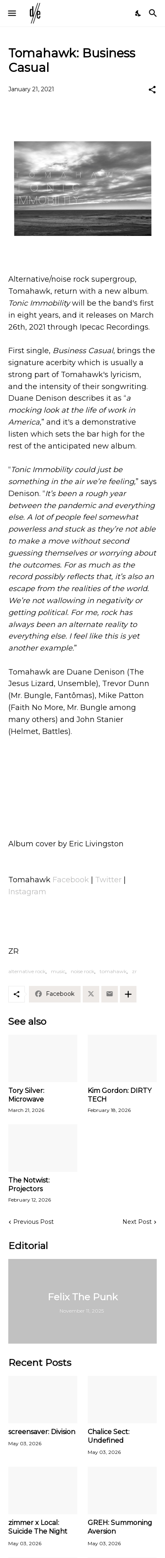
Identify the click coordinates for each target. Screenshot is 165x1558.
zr (134, 971)
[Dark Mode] (138, 13)
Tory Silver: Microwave (26, 1095)
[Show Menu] (11, 13)
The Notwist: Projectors (29, 1184)
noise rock (82, 971)
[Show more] (128, 994)
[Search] (154, 13)
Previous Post (33, 1222)
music (58, 971)
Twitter (108, 879)
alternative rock (26, 971)
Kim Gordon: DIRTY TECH (119, 1095)
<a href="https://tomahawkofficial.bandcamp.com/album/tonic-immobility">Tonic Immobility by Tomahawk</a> (82, 786)
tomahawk (113, 971)
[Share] (152, 90)
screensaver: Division (41, 1432)
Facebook (71, 879)
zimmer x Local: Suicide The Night (37, 1527)
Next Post (137, 1222)
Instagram (27, 891)
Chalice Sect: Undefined (108, 1436)
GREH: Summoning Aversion (120, 1527)
